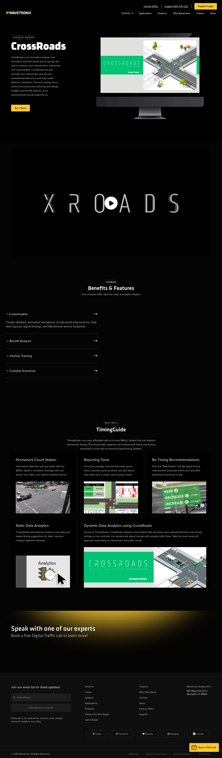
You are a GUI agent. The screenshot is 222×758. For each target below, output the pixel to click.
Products (162, 13)
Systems (125, 13)
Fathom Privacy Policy (156, 753)
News (213, 13)
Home (88, 692)
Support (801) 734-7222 (176, 6)
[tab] (52, 320)
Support (143, 714)
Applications (145, 13)
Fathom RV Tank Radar (97, 714)
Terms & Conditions (182, 753)
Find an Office (146, 708)
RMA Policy (134, 753)
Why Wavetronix (181, 13)
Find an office (151, 6)
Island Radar (91, 719)
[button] (126, 13)
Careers (200, 13)
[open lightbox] (111, 203)
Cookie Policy (204, 753)
